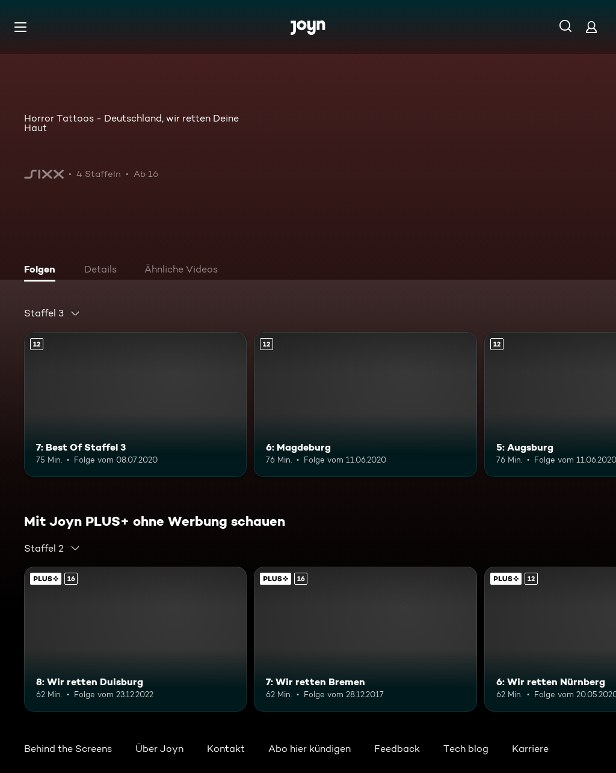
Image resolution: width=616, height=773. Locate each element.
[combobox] (52, 313)
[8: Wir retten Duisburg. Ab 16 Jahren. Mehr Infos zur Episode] (135, 639)
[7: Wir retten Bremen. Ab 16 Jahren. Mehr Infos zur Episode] (365, 639)
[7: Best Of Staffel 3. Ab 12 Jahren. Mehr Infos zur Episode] (135, 404)
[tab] (43, 271)
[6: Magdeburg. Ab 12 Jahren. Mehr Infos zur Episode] (365, 404)
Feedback (397, 748)
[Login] (591, 26)
